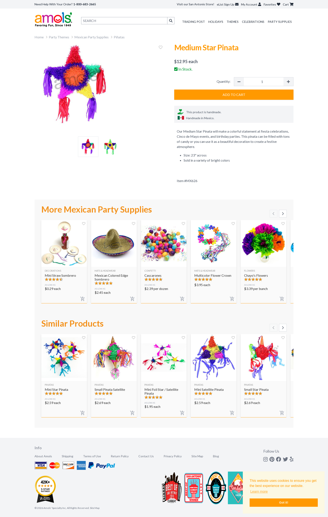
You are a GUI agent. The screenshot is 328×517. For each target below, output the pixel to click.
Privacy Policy (173, 456)
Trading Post (193, 21)
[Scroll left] (273, 213)
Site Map (197, 456)
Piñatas (119, 37)
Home (39, 37)
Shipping (67, 456)
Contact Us (146, 456)
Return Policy (120, 456)
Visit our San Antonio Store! (195, 4)
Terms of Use (92, 456)
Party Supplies (280, 21)
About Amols (43, 456)
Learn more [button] (259, 491)
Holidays (215, 21)
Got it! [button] (283, 502)
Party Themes (59, 37)
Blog (216, 456)
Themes (233, 21)
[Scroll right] (283, 213)
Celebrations (253, 21)
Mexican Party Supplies (91, 37)
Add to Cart (234, 95)
